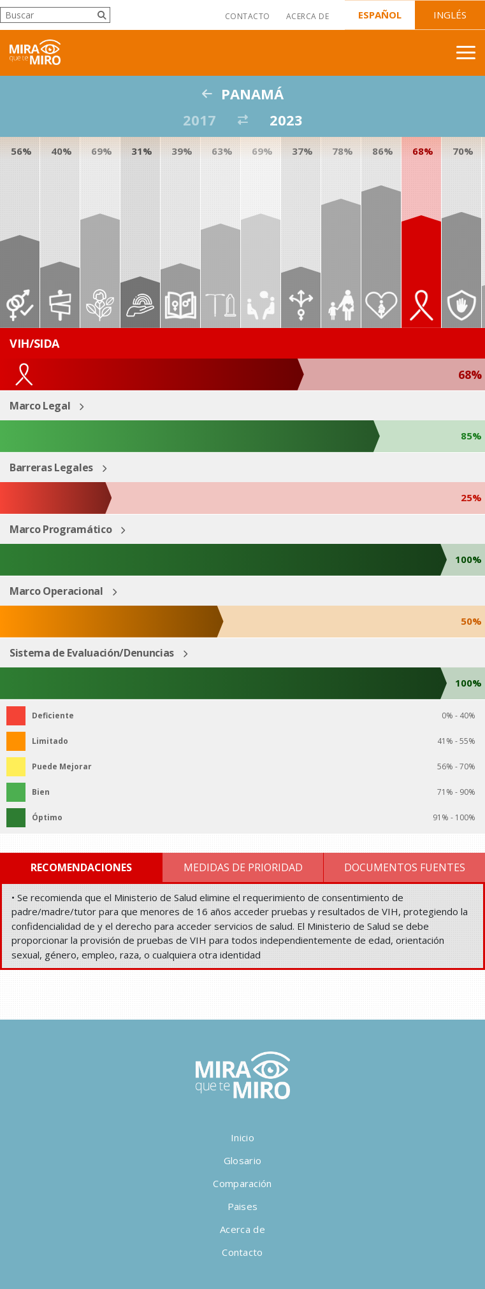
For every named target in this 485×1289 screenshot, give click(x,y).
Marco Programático (61, 529)
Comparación (242, 1183)
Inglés (450, 14)
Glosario (242, 1160)
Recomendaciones (81, 867)
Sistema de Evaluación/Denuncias (92, 653)
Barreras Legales (51, 467)
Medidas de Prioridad (243, 867)
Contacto (247, 16)
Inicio (242, 1137)
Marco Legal (40, 406)
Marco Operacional (56, 591)
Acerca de (307, 16)
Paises (243, 1206)
